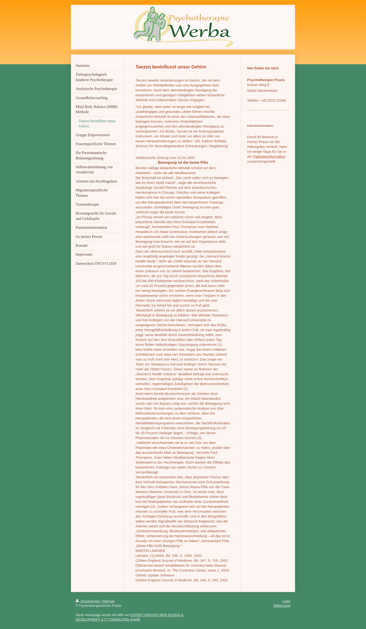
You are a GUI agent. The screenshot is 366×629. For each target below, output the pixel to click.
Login (286, 601)
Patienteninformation (269, 156)
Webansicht (281, 606)
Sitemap (108, 601)
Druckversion (88, 601)
